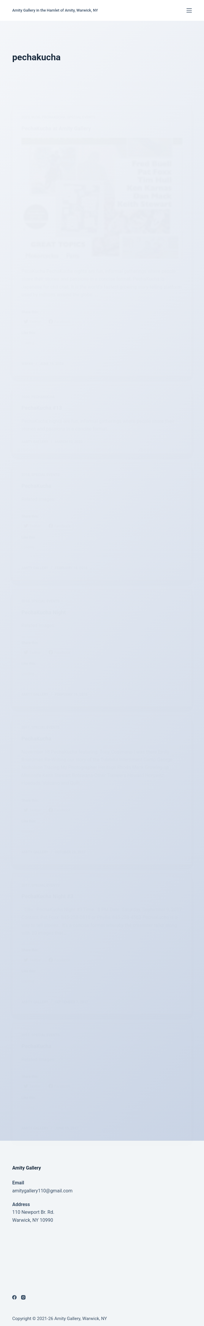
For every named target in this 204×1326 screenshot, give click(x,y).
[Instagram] (23, 1297)
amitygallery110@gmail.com (42, 1191)
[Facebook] (14, 1297)
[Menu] (189, 10)
